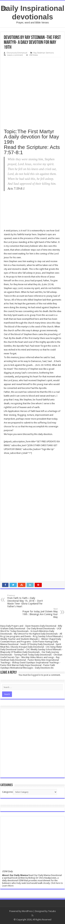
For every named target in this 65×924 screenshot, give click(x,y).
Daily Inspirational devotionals (32, 12)
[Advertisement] (32, 91)
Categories (7, 792)
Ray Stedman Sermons (43, 53)
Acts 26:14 (41, 365)
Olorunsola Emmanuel (17, 53)
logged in (36, 675)
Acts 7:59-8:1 (16, 188)
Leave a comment (15, 55)
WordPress (27, 911)
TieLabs (52, 911)
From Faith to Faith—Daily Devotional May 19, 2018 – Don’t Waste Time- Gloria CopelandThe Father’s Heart (25, 601)
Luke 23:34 (47, 284)
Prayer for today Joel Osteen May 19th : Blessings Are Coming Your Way (40, 613)
